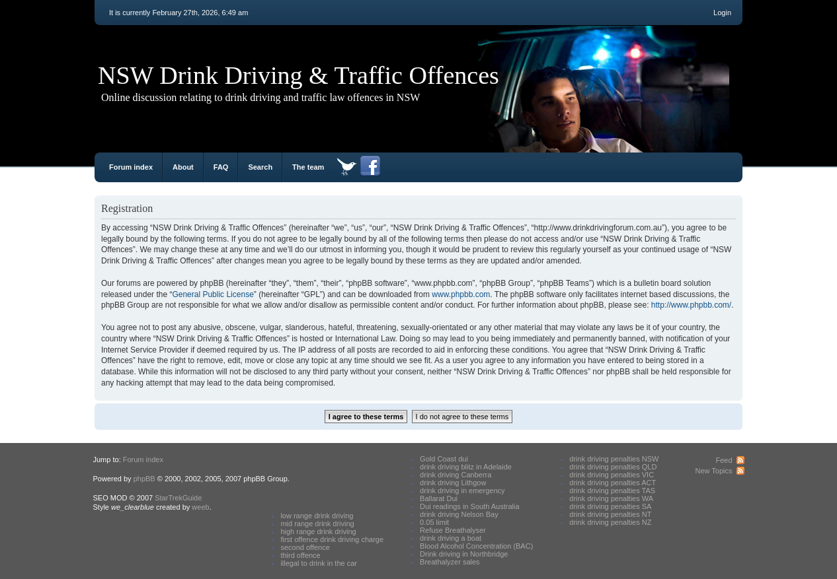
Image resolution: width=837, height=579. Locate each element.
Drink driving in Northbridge (464, 554)
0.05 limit (434, 522)
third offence (300, 555)
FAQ (221, 167)
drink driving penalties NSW (613, 459)
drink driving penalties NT (610, 514)
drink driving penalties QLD (613, 467)
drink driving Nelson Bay (459, 514)
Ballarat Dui (439, 498)
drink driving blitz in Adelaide (466, 467)
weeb (200, 507)
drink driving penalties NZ (610, 522)
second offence (304, 547)
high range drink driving (318, 531)
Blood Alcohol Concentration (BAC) (476, 546)
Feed (723, 460)
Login (722, 13)
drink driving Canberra (455, 475)
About (183, 167)
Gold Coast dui (444, 459)
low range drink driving (316, 516)
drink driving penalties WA (611, 498)
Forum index (131, 167)
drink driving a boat (450, 538)
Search (260, 167)
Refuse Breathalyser (453, 530)
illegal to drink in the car (318, 563)
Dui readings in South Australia (469, 506)
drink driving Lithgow (453, 483)
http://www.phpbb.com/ (691, 305)
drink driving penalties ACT (612, 483)
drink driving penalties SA (610, 506)
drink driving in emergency (462, 490)
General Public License (212, 294)
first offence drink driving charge (331, 539)
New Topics (713, 471)
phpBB (144, 479)
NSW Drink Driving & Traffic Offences (298, 75)
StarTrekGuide (178, 498)
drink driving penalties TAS (612, 490)
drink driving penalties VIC (611, 475)
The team (308, 167)
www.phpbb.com (461, 294)
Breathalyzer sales (450, 562)
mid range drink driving (317, 524)
